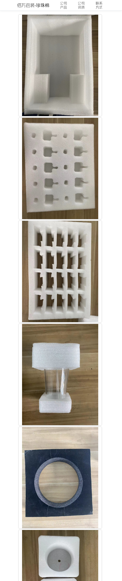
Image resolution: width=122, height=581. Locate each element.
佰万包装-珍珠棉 (33, 5)
